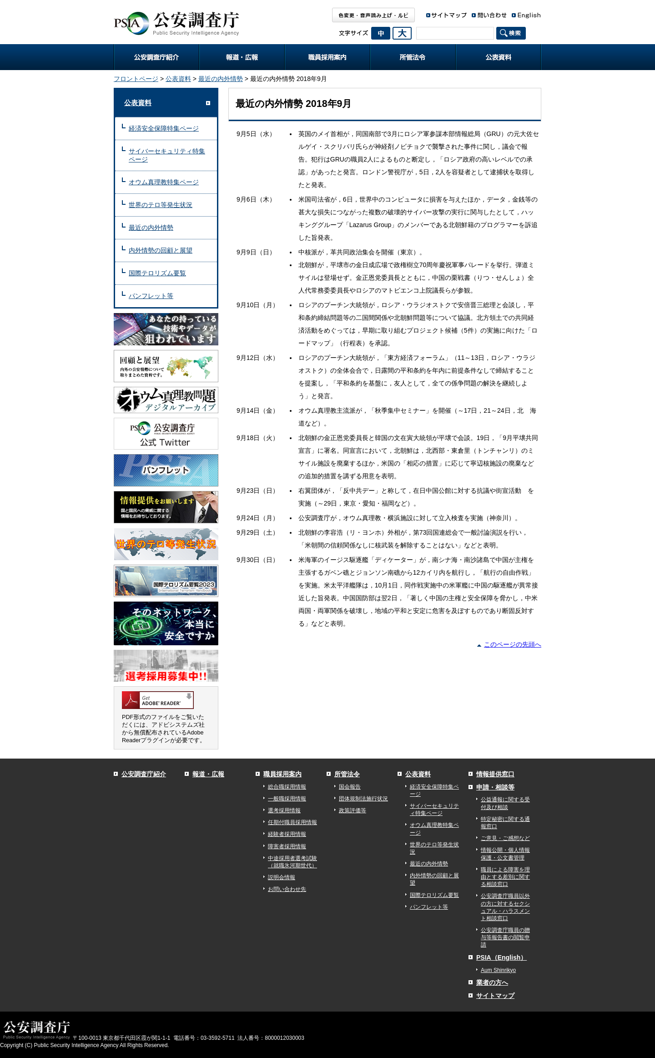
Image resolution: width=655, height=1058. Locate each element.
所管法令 (413, 57)
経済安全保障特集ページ (164, 128)
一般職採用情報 (287, 798)
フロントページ (136, 78)
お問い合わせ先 (287, 889)
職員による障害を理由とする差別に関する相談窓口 (505, 876)
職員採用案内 (327, 57)
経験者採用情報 (287, 834)
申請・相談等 (495, 787)
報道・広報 (242, 57)
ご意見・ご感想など (505, 838)
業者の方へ (492, 982)
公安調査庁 (176, 20)
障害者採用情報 (287, 846)
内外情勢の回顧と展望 (160, 250)
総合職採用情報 (287, 787)
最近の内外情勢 (220, 78)
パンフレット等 (151, 295)
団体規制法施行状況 (363, 798)
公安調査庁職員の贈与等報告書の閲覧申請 (505, 937)
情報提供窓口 (495, 774)
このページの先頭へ (512, 644)
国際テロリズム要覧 (157, 273)
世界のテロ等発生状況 (160, 204)
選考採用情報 (284, 810)
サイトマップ (495, 995)
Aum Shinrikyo (498, 970)
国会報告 (350, 787)
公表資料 (498, 57)
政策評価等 (352, 810)
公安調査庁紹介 (156, 57)
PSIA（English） (501, 957)
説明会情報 (281, 877)
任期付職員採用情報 (292, 822)
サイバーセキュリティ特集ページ (167, 155)
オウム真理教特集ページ (164, 182)
